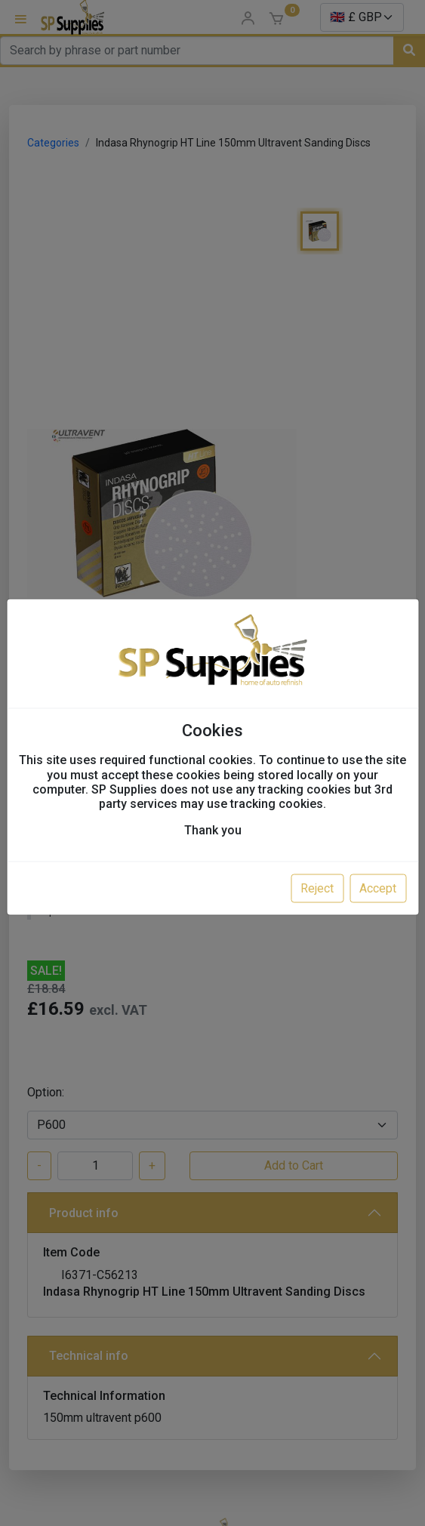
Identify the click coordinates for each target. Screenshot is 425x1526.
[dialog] (212, 763)
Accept (377, 888)
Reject (317, 888)
